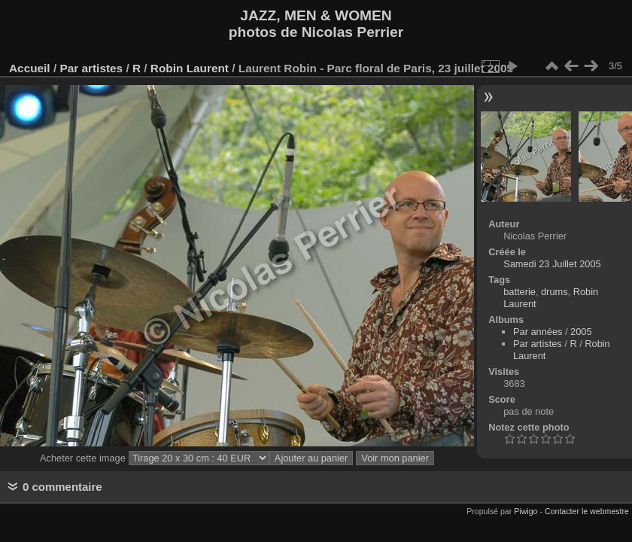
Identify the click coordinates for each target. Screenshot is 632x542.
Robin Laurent (189, 68)
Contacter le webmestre (587, 511)
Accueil (29, 68)
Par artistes (91, 68)
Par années (537, 331)
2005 (580, 331)
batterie (519, 291)
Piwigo (525, 511)
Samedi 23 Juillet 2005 (551, 263)
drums (554, 291)
